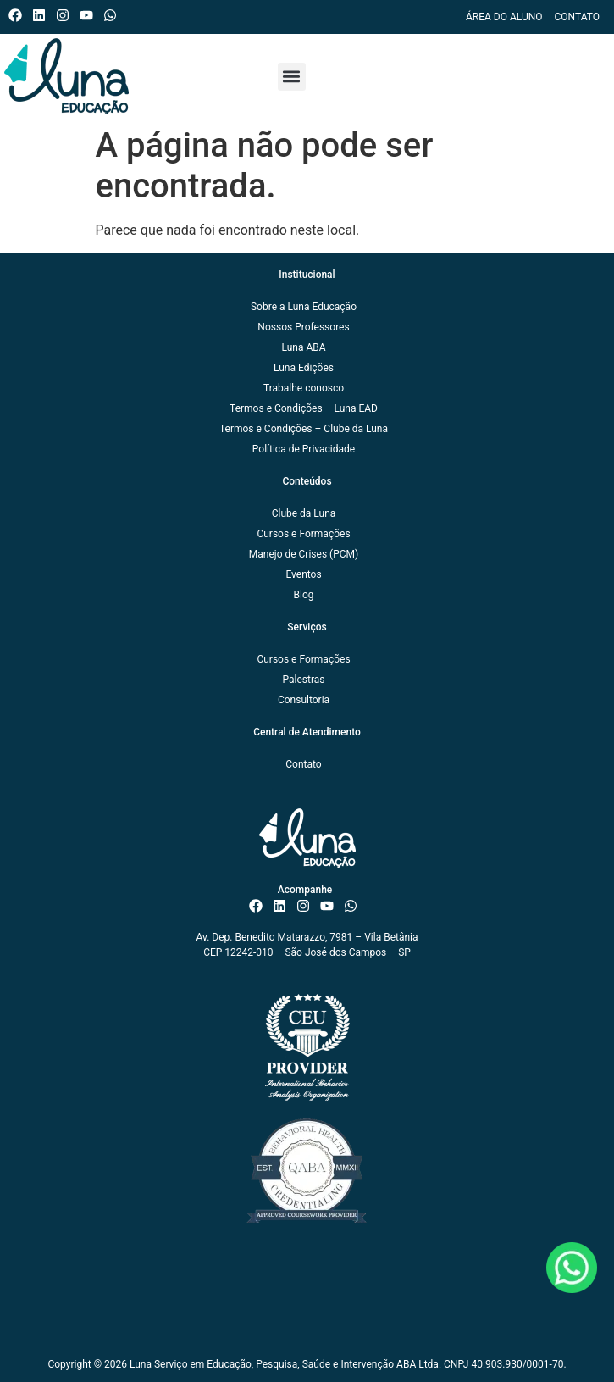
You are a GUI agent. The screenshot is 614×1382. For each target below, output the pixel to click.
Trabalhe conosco (303, 388)
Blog (304, 595)
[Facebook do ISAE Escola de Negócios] (19, 15)
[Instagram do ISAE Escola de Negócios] (66, 15)
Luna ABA (303, 347)
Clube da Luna (304, 513)
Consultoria (303, 700)
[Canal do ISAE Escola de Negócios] (90, 15)
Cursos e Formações (303, 534)
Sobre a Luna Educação (304, 307)
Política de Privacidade (303, 449)
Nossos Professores (303, 327)
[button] (292, 77)
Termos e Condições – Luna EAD (304, 408)
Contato (577, 17)
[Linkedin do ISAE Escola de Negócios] (42, 15)
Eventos (303, 574)
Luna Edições (304, 368)
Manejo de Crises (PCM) (303, 554)
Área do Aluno (504, 17)
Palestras (303, 679)
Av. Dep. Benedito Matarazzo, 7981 (274, 937)
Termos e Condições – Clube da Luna (303, 429)
